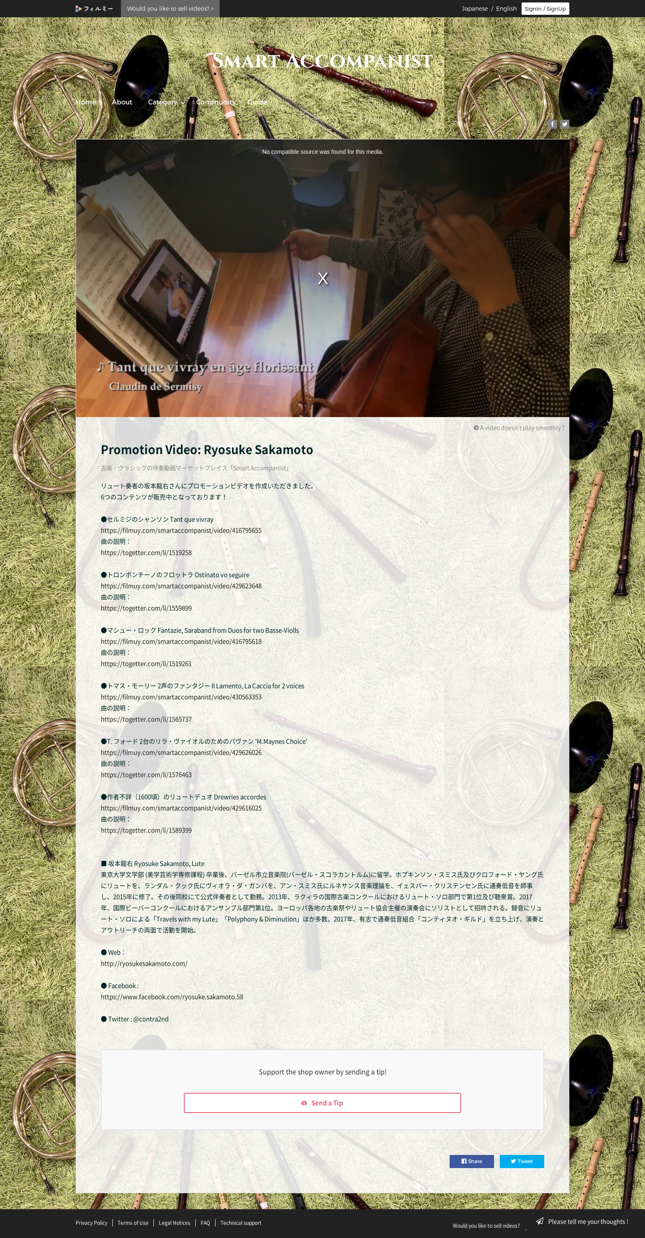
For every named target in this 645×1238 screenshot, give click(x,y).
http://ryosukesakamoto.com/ (144, 963)
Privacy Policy (91, 1222)
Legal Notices (174, 1222)
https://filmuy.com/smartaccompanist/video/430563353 (181, 696)
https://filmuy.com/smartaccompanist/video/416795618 (181, 641)
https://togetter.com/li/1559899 (146, 607)
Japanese (475, 8)
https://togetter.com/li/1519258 (146, 552)
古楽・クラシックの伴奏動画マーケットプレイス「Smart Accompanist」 (196, 468)
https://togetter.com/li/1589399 (146, 830)
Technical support (241, 1222)
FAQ (205, 1222)
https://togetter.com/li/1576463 (146, 774)
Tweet (522, 1162)
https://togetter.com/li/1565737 (146, 718)
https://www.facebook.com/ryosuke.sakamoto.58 (172, 996)
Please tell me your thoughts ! (584, 1221)
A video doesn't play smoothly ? (519, 427)
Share (472, 1162)
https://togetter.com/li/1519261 (146, 663)
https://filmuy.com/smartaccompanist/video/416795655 (181, 530)
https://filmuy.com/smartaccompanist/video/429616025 (181, 807)
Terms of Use (133, 1222)
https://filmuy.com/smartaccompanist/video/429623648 (181, 585)
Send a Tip (323, 1103)
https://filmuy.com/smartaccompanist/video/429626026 (181, 752)
